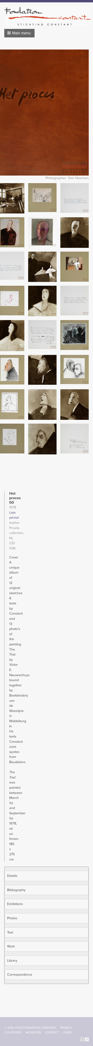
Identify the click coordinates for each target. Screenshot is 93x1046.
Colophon (12, 1032)
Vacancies (33, 1032)
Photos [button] (12, 918)
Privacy (66, 1028)
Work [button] (11, 946)
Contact (52, 1032)
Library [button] (12, 961)
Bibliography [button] (16, 890)
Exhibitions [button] (15, 904)
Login (66, 1032)
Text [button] (10, 932)
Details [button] (12, 876)
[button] (19, 33)
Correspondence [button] (19, 975)
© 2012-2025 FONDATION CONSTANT (30, 1028)
